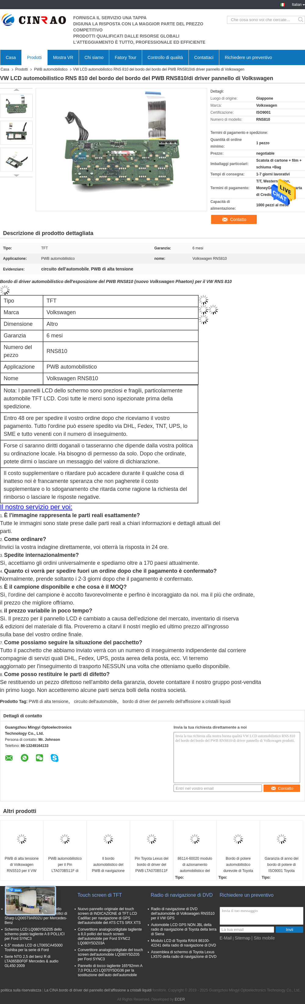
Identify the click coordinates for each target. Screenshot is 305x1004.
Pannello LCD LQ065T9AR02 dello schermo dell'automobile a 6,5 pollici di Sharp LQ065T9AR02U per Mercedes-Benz (36, 916)
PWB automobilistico (50, 69)
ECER (180, 999)
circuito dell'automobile (95, 701)
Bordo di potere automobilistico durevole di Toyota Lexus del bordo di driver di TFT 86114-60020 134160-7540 (238, 865)
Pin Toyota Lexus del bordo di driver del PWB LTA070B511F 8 (152, 865)
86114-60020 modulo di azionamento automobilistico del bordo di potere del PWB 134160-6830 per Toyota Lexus (195, 865)
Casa (11, 57)
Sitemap (242, 938)
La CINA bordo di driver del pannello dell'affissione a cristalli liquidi (98, 990)
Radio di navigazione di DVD (182, 895)
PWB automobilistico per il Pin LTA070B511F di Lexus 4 (65, 865)
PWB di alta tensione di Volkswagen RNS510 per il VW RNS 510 (21, 865)
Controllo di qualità (165, 57)
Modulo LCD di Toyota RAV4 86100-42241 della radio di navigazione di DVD (183, 943)
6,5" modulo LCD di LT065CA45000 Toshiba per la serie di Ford (34, 947)
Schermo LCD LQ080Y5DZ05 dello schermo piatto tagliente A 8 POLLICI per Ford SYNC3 (35, 934)
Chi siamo (93, 57)
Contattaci (204, 57)
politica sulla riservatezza (21, 990)
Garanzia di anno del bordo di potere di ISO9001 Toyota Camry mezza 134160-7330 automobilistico (282, 865)
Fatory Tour (125, 57)
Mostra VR (63, 57)
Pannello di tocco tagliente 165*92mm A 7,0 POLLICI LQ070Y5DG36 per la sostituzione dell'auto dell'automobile (110, 970)
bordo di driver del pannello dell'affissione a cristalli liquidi (177, 701)
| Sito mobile (263, 938)
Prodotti (34, 57)
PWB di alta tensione (48, 701)
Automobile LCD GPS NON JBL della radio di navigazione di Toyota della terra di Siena (184, 929)
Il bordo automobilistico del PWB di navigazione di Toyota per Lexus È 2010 (108, 865)
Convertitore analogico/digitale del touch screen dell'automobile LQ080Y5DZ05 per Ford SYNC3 (110, 954)
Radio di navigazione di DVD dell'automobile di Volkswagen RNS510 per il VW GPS (182, 913)
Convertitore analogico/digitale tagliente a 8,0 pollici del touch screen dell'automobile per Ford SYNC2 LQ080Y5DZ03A (110, 936)
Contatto (238, 219)
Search (301, 20)
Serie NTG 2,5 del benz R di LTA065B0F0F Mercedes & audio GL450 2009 (31, 961)
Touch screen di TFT (99, 895)
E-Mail (226, 938)
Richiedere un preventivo (248, 57)
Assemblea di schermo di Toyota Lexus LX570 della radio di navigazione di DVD (184, 954)
